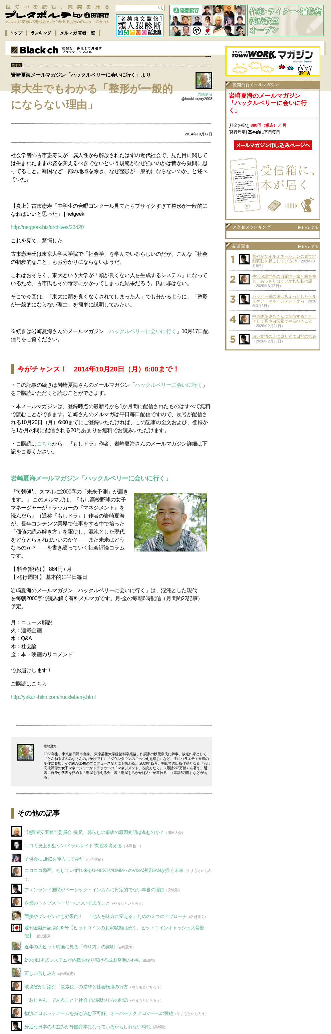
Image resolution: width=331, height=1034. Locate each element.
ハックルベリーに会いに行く (143, 331)
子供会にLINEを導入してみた (54, 859)
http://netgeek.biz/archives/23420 (47, 227)
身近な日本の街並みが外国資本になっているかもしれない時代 (87, 1026)
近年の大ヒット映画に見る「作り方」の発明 (69, 946)
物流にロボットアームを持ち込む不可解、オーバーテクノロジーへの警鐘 (98, 1013)
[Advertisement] (273, 395)
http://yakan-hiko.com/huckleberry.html (53, 697)
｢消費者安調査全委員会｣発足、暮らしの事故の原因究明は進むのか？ (94, 832)
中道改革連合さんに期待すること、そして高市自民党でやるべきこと (284, 318)
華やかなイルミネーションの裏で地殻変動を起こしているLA (284, 258)
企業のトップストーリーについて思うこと (67, 903)
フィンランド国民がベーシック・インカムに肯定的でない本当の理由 (94, 889)
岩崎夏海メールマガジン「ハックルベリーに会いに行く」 (91, 478)
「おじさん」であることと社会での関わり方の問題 (76, 1000)
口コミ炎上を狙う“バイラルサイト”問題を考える (73, 845)
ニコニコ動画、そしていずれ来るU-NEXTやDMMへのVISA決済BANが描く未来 (104, 870)
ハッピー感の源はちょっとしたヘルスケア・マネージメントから (284, 298)
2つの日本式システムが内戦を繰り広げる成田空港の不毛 (81, 960)
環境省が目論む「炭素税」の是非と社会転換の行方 (76, 986)
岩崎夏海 (205, 94)
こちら (44, 443)
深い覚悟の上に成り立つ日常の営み (284, 336)
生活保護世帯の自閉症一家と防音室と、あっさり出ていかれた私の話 (284, 278)
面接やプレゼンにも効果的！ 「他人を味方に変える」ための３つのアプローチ (105, 916)
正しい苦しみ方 (40, 973)
